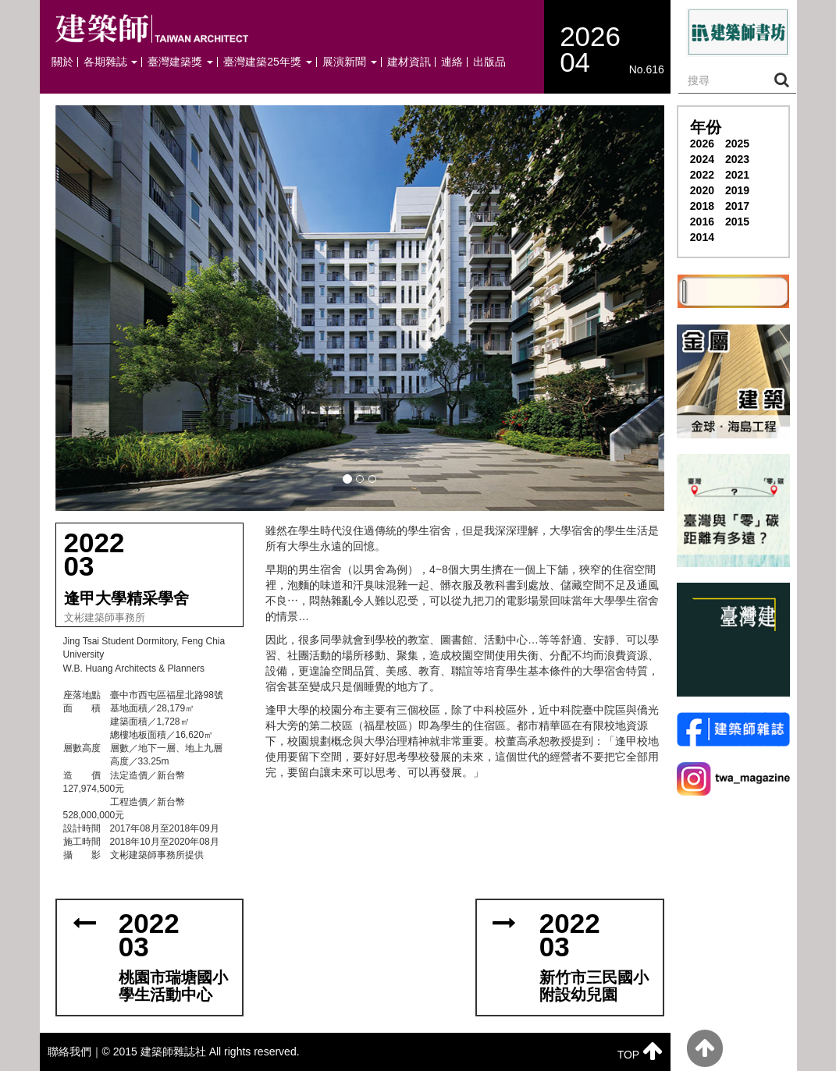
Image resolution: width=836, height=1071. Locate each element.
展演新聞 (349, 62)
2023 (737, 159)
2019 (737, 190)
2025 (737, 143)
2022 (702, 174)
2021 (737, 174)
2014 (702, 237)
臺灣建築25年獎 (267, 62)
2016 (702, 221)
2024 (702, 159)
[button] (359, 308)
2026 (702, 143)
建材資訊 (409, 62)
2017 (737, 206)
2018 (702, 206)
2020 (702, 190)
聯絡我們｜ (75, 1051)
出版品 (489, 62)
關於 (62, 62)
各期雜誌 (111, 62)
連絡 (452, 62)
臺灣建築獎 (180, 62)
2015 (737, 221)
